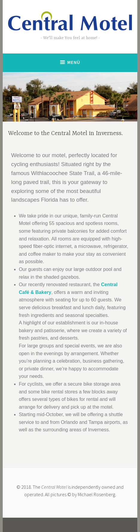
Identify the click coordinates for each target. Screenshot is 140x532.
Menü (73, 62)
